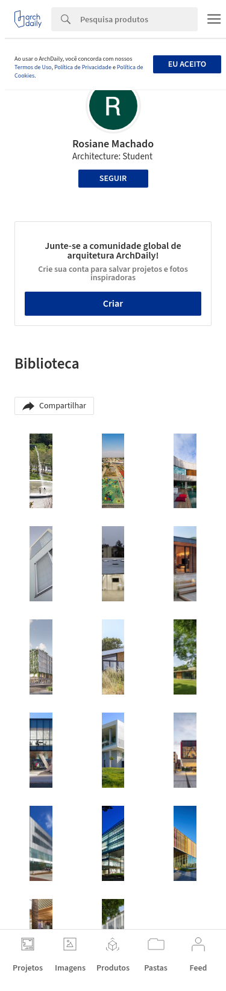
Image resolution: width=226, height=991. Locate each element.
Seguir (113, 179)
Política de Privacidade (82, 67)
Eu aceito (187, 64)
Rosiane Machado (113, 144)
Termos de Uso (32, 67)
